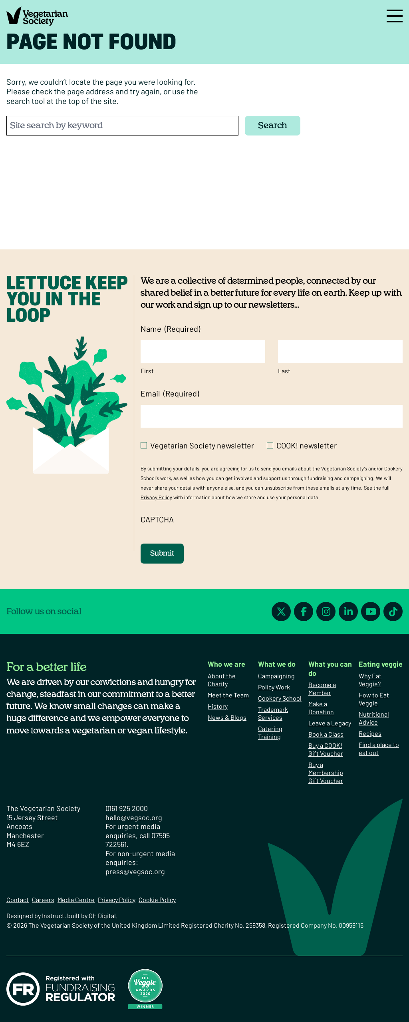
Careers (43, 899)
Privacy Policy (156, 497)
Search (272, 125)
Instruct (53, 915)
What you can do (330, 668)
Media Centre (76, 899)
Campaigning (276, 675)
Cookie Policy (157, 899)
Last (284, 371)
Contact (17, 899)
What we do (277, 663)
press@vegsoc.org (135, 871)
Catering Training (270, 732)
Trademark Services (273, 713)
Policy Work (274, 687)
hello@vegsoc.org (133, 817)
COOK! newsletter (306, 445)
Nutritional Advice (374, 718)
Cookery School (280, 698)
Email (170, 393)
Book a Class (325, 734)
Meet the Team (228, 695)
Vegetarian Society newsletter (202, 445)
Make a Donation (321, 707)
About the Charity (222, 679)
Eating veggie (381, 663)
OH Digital (102, 915)
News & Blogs (227, 717)
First (147, 371)
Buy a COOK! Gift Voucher (325, 749)
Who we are (226, 663)
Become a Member (322, 688)
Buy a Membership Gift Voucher (325, 772)
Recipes (370, 733)
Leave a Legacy (329, 723)
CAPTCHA (157, 519)
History (218, 706)
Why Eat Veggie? (370, 679)
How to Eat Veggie (374, 699)
